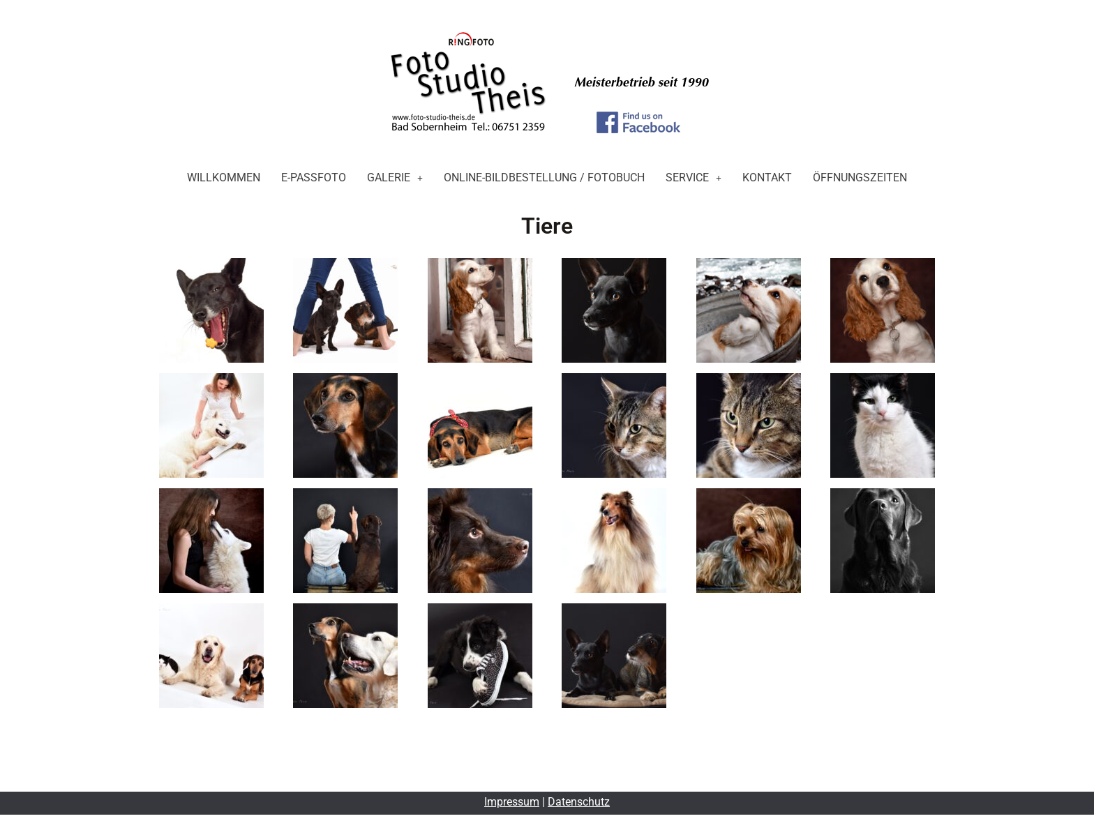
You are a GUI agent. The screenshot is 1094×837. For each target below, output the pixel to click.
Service (693, 177)
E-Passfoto (313, 177)
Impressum (511, 801)
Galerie (395, 177)
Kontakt (767, 177)
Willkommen (223, 177)
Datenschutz (579, 801)
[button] (395, 178)
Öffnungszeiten (860, 177)
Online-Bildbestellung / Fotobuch (544, 177)
